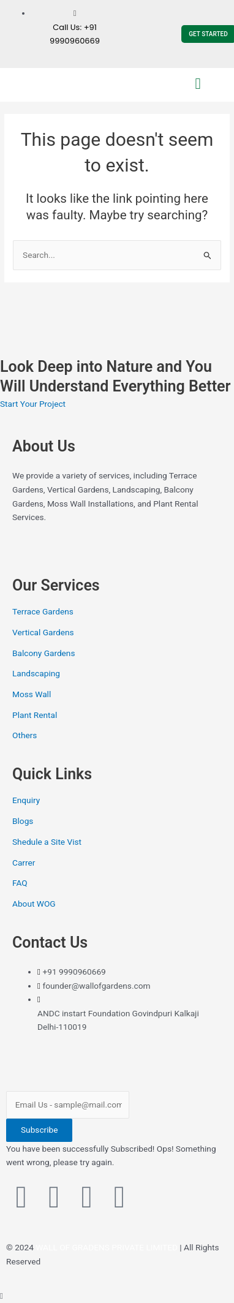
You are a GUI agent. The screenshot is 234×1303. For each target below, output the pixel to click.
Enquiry (26, 800)
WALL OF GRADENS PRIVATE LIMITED (107, 1247)
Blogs (22, 821)
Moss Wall (31, 694)
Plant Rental (34, 715)
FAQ (20, 883)
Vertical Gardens (43, 632)
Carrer (23, 862)
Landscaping (36, 673)
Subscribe (39, 1130)
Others (24, 735)
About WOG (34, 903)
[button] (198, 84)
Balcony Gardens (43, 653)
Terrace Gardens (43, 611)
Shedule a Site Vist (46, 842)
